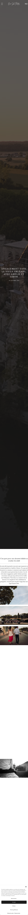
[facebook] (25, 3)
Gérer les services (13, 898)
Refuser (14, 906)
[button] (26, 886)
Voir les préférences (14, 909)
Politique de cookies (10, 913)
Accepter (14, 902)
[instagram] (26, 3)
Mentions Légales (17, 913)
